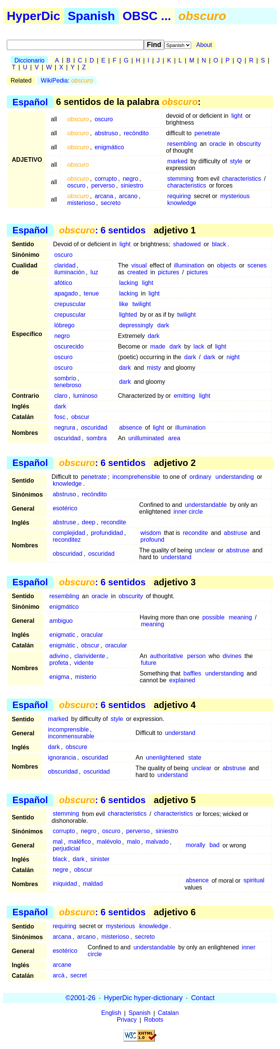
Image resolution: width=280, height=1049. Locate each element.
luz (94, 272)
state (194, 757)
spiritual (254, 880)
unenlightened (165, 757)
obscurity (248, 144)
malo (133, 842)
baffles (192, 673)
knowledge (182, 203)
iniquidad (65, 884)
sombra (97, 438)
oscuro (103, 119)
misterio (85, 677)
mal (58, 842)
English (111, 1013)
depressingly (136, 325)
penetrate (207, 133)
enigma (59, 677)
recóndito (136, 133)
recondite (113, 522)
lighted (128, 314)
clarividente (89, 656)
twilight (141, 304)
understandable (206, 505)
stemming (180, 178)
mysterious (235, 196)
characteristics (241, 178)
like (123, 304)
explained (182, 680)
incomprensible (68, 729)
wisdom (150, 533)
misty (154, 367)
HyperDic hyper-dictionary (143, 998)
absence (130, 427)
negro (130, 178)
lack (198, 346)
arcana (103, 196)
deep (89, 522)
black (219, 244)
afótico (63, 283)
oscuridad (94, 427)
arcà (58, 975)
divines (232, 656)
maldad (92, 884)
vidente (84, 663)
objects (226, 265)
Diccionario (29, 60)
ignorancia (62, 757)
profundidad (107, 533)
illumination (189, 265)
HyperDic (33, 16)
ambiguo (60, 621)
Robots (154, 1020)
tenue (91, 293)
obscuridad (67, 553)
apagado (66, 293)
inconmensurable (71, 736)
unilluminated (146, 438)
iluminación (69, 272)
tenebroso (67, 385)
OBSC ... (147, 16)
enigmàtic (62, 645)
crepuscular (70, 304)
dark (163, 325)
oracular (92, 635)
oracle (217, 144)
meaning (240, 617)
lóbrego (64, 325)
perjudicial (66, 849)
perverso (103, 185)
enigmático (109, 147)
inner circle (188, 511)
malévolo (109, 842)
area (174, 438)
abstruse (64, 522)
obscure (76, 747)
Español (30, 102)
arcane (62, 964)
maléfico (79, 842)
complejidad (69, 533)
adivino (59, 656)
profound (152, 539)
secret (78, 975)
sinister (100, 859)
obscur (80, 417)
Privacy (127, 1020)
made (157, 346)
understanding (235, 477)
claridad (65, 265)
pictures (168, 272)
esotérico (65, 508)
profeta (58, 663)
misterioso (81, 203)
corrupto (105, 178)
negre (60, 870)
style (236, 161)
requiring (179, 196)
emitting (184, 395)
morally (196, 845)
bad (214, 845)
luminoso (85, 395)
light (236, 116)
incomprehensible (136, 477)
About (204, 45)
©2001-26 (81, 998)
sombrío (65, 378)
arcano (128, 196)
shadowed (187, 244)
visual (139, 265)
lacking (128, 283)
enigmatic (62, 635)
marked (177, 161)
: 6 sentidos (102, 230)
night (233, 357)
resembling (182, 144)
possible (213, 617)
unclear (205, 550)
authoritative (166, 656)
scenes (257, 265)
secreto (110, 203)
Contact (202, 998)
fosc (59, 417)
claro (61, 395)
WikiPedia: (67, 80)
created (137, 272)
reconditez (67, 539)
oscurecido (68, 346)
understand (176, 557)
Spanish (91, 16)
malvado (157, 842)
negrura (64, 427)
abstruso (106, 133)
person (196, 656)
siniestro (132, 185)
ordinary (200, 477)
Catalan (168, 1013)
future (148, 663)
